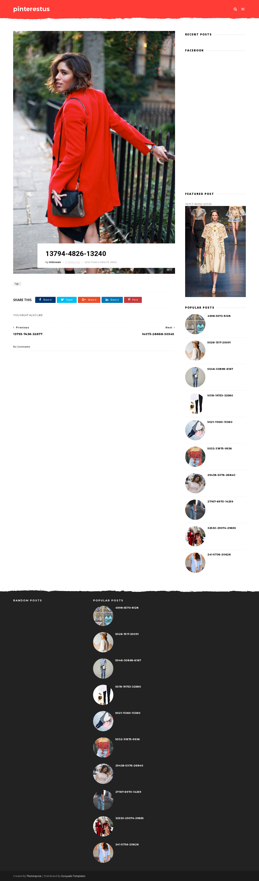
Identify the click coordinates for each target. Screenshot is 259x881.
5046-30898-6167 (220, 368)
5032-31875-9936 (219, 448)
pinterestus (31, 9)
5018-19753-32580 (220, 395)
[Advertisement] (94, 428)
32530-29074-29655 (221, 528)
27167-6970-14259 (220, 501)
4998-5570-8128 (218, 315)
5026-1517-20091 (219, 342)
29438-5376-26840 (221, 475)
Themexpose (34, 876)
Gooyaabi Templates (73, 876)
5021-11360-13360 (219, 422)
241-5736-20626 (219, 554)
